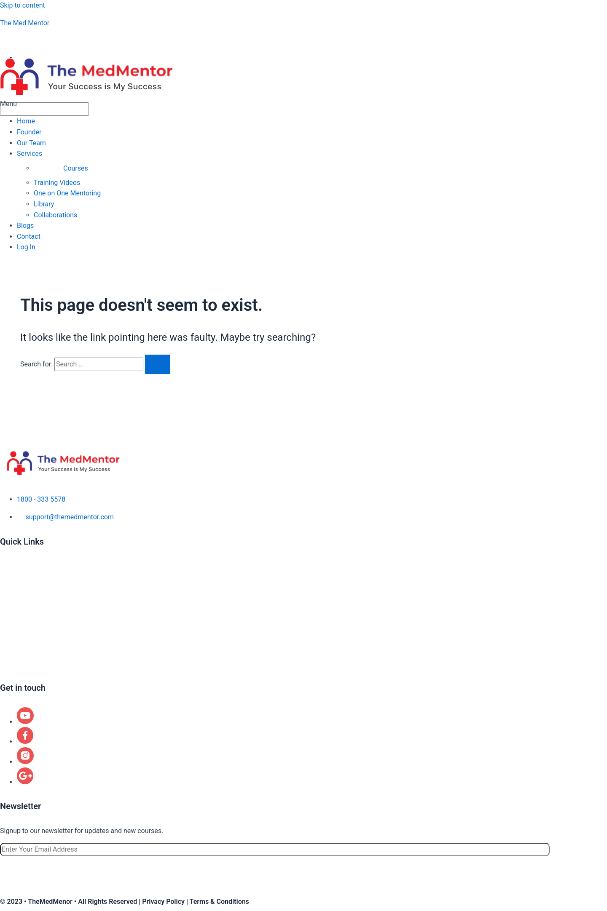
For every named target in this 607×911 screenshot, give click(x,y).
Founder (29, 132)
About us (13, 566)
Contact (28, 236)
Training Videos (57, 183)
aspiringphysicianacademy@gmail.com (72, 40)
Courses (75, 168)
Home (26, 121)
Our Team (31, 143)
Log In (26, 247)
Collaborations (55, 215)
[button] (303, 104)
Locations (15, 639)
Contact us (16, 663)
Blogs (25, 226)
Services (29, 154)
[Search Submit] (157, 364)
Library (44, 204)
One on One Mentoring (67, 193)
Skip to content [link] (22, 5)
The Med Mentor (24, 23)
